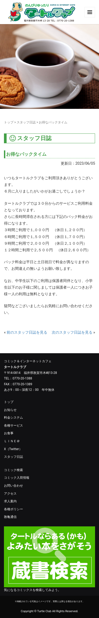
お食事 (8, 433)
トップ (8, 122)
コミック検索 (13, 470)
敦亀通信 (10, 517)
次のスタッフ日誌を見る (72, 332)
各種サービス (13, 425)
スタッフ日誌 (26, 122)
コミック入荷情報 (16, 478)
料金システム (13, 417)
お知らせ (10, 410)
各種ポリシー (13, 509)
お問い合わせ (13, 485)
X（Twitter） (13, 449)
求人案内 (10, 501)
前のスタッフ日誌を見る (27, 332)
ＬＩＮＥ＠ (12, 441)
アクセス (10, 493)
